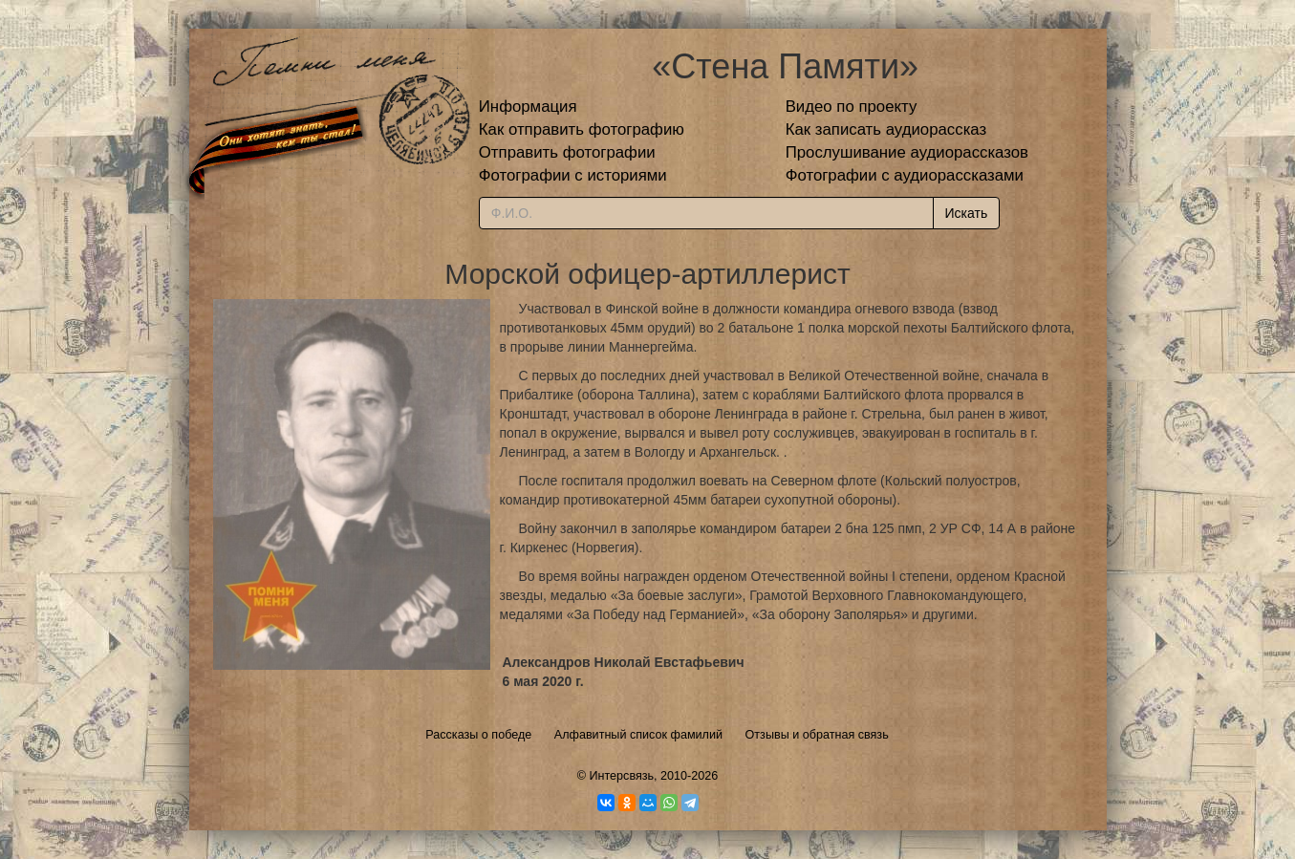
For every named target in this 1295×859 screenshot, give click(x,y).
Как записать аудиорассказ (886, 129)
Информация (528, 106)
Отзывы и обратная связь (817, 734)
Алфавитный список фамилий (638, 734)
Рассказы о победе (478, 734)
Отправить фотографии (567, 152)
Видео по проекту (851, 106)
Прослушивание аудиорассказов (907, 152)
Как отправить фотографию (581, 129)
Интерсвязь (621, 776)
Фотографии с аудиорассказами (905, 175)
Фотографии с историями (573, 175)
